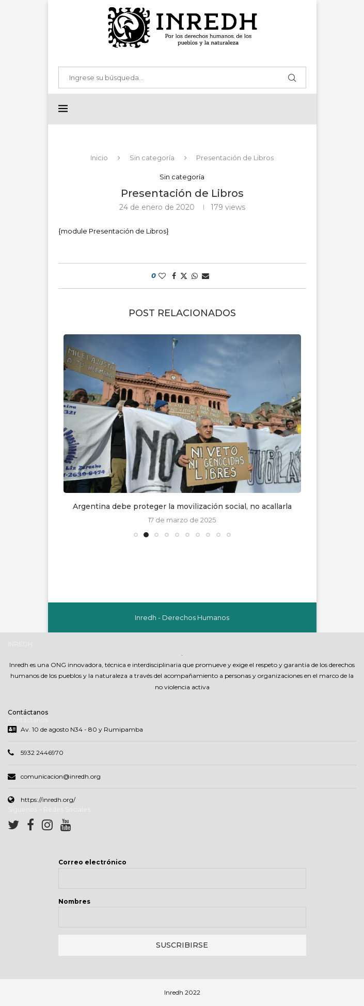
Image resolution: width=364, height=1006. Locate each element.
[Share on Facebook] (174, 276)
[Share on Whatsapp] (195, 276)
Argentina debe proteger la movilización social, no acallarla (182, 507)
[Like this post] (162, 276)
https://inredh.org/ (48, 800)
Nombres (74, 902)
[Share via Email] (205, 276)
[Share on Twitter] (183, 276)
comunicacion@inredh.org (61, 777)
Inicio (99, 158)
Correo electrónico (92, 863)
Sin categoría (152, 158)
